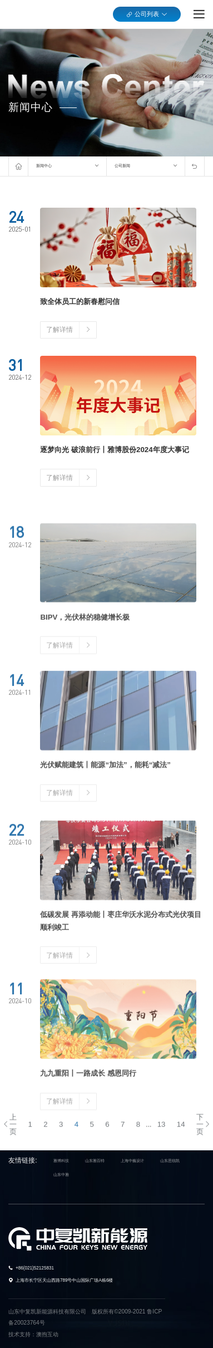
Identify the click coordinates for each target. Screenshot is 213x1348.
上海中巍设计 (132, 1161)
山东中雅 (61, 1174)
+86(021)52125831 (35, 1268)
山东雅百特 (95, 1161)
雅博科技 (61, 1161)
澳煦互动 (47, 1334)
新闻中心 (44, 166)
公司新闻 (122, 166)
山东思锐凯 (170, 1161)
